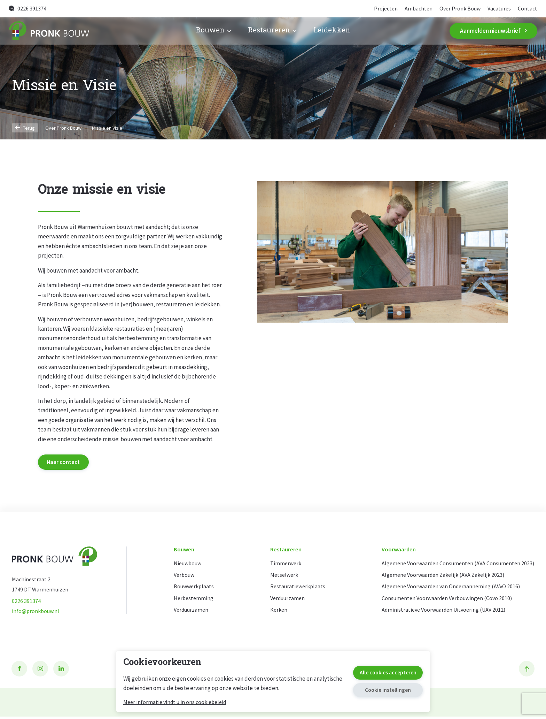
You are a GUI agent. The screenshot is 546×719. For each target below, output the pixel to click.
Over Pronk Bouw (456, 8)
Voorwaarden (392, 550)
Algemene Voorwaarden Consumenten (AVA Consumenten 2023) (454, 564)
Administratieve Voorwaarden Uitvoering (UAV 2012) (440, 612)
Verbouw (185, 576)
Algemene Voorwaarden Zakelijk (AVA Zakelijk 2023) (439, 576)
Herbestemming (194, 600)
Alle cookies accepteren (381, 671)
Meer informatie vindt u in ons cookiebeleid (174, 702)
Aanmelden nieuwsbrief (493, 31)
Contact (527, 8)
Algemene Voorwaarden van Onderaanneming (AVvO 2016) (447, 588)
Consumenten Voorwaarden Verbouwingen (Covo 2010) (443, 600)
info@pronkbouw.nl (36, 613)
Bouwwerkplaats (195, 588)
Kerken (276, 612)
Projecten (380, 8)
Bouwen (213, 31)
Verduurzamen (192, 612)
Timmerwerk (283, 564)
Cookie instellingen (381, 691)
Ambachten (413, 8)
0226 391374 (28, 8)
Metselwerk (282, 576)
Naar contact (65, 462)
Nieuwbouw (189, 564)
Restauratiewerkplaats (296, 588)
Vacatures (497, 8)
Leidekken (331, 31)
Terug (26, 127)
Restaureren (272, 31)
